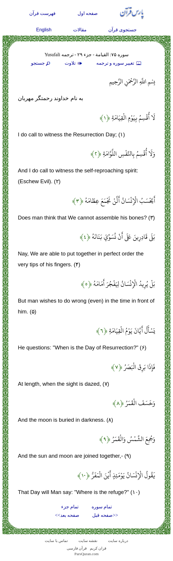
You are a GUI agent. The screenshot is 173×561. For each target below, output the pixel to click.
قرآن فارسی (77, 548)
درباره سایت (118, 540)
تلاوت (74, 63)
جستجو (41, 63)
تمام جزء (69, 506)
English (44, 29)
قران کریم (98, 548)
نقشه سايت (87, 540)
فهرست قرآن (42, 13)
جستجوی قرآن (122, 29)
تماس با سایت (56, 540)
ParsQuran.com (86, 554)
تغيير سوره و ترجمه (119, 63)
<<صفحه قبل (105, 515)
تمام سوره (102, 506)
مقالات (80, 29)
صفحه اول (88, 13)
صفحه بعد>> (67, 515)
